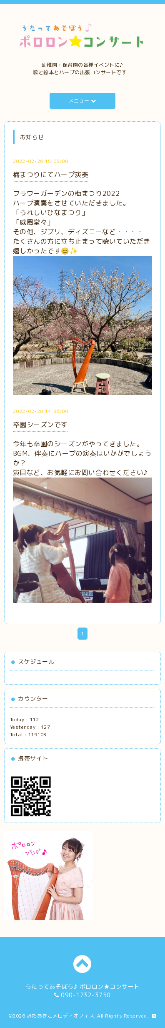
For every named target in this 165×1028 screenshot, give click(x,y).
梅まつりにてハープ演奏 (51, 174)
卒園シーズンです (40, 424)
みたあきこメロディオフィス (61, 1015)
